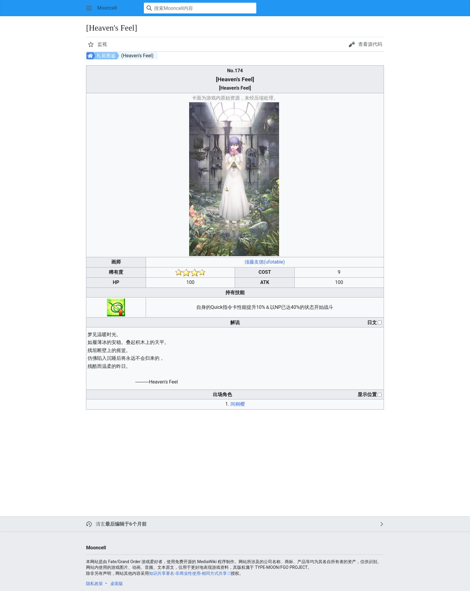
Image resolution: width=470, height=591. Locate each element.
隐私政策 (94, 583)
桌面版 (116, 583)
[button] (89, 8)
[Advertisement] (205, 456)
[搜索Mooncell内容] (200, 8)
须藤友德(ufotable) (265, 262)
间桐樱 (238, 404)
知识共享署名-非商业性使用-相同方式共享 (188, 573)
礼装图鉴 (106, 55)
